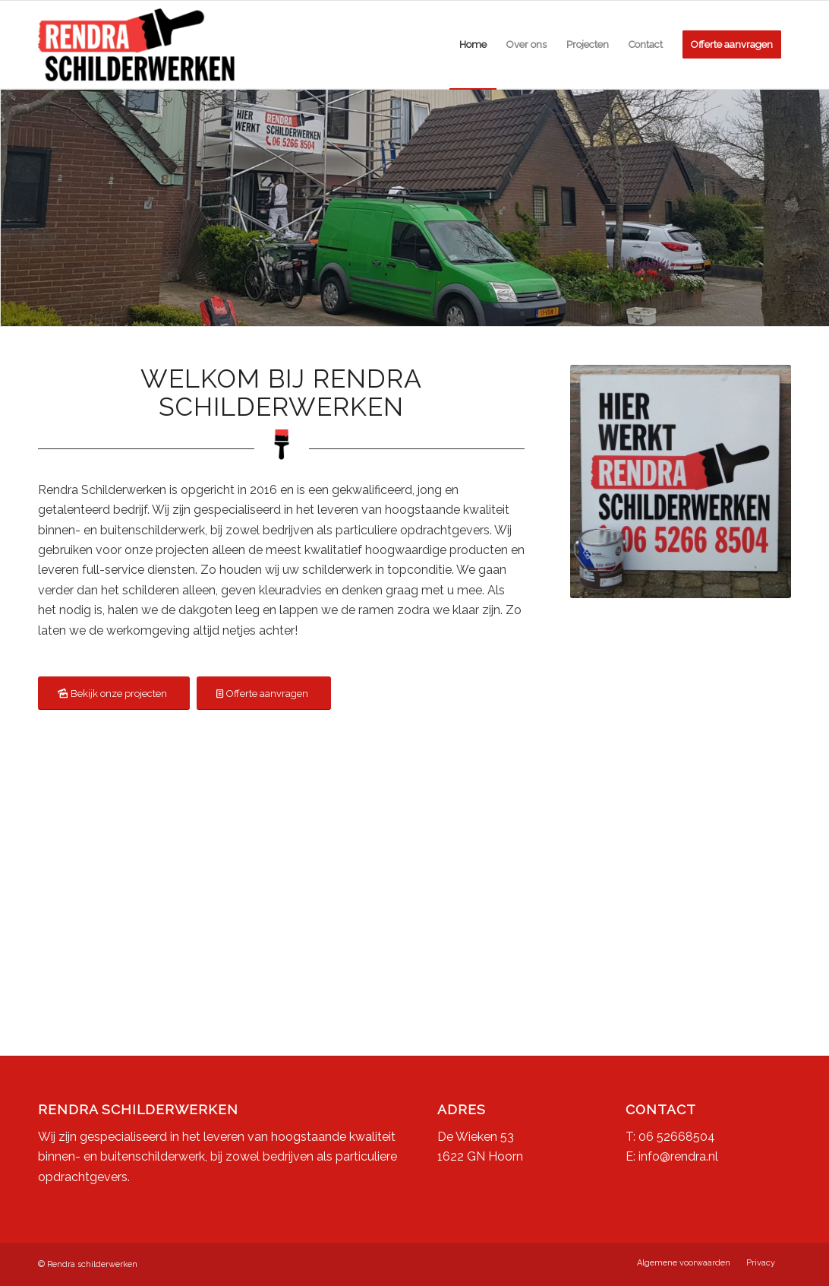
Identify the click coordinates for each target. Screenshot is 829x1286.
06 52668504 (676, 1136)
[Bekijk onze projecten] (114, 693)
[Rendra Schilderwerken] (136, 45)
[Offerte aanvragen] (264, 693)
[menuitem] (472, 45)
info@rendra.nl (678, 1156)
